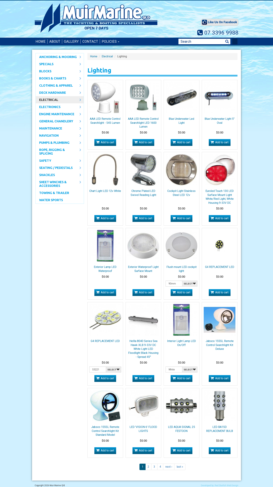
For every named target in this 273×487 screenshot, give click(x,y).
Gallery (71, 41)
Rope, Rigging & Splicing (58, 151)
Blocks (58, 71)
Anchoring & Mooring (58, 57)
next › (168, 466)
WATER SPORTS (51, 200)
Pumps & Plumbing (58, 143)
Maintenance (58, 129)
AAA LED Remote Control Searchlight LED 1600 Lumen (143, 122)
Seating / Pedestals (58, 168)
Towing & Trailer (54, 193)
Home (41, 41)
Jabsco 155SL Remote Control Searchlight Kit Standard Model (105, 431)
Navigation (58, 136)
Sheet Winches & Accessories (58, 183)
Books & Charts (58, 79)
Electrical (58, 100)
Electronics (58, 107)
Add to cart (107, 142)
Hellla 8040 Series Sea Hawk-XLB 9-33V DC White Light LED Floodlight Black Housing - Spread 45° (143, 349)
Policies (110, 41)
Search (227, 41)
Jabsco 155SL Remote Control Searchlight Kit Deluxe (220, 345)
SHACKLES (58, 175)
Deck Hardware (58, 93)
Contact (90, 41)
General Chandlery (58, 121)
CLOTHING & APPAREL (58, 86)
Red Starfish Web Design (226, 485)
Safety (58, 161)
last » (180, 466)
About (54, 41)
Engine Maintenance (58, 114)
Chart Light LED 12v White (105, 191)
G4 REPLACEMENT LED (219, 267)
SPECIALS (58, 64)
